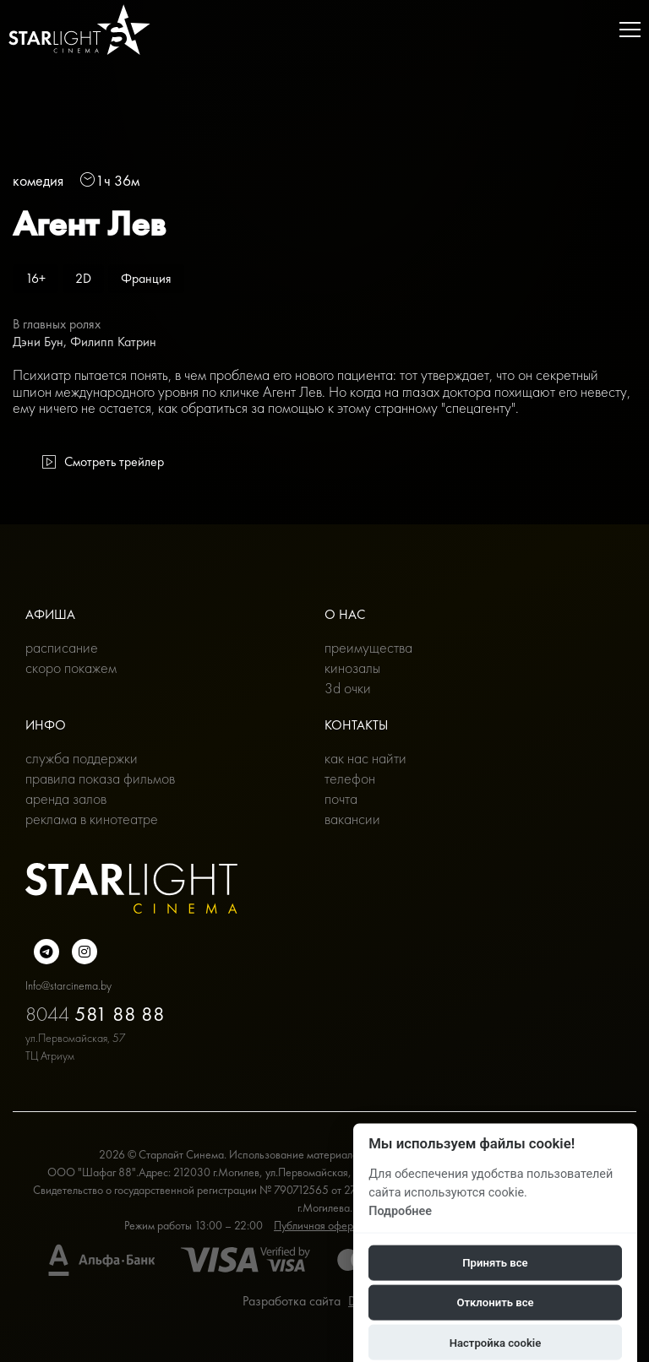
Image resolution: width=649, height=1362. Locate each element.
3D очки (347, 687)
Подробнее (400, 1210)
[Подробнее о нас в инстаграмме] (84, 951)
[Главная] (79, 29)
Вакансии (352, 818)
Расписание (61, 647)
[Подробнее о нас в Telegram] (46, 951)
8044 (95, 1014)
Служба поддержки (81, 758)
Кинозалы (352, 667)
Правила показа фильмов (100, 778)
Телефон (349, 778)
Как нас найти (365, 758)
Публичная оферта (318, 1225)
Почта (340, 798)
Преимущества (368, 647)
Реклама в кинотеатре (91, 818)
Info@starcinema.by (68, 985)
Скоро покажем (71, 667)
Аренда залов (65, 798)
